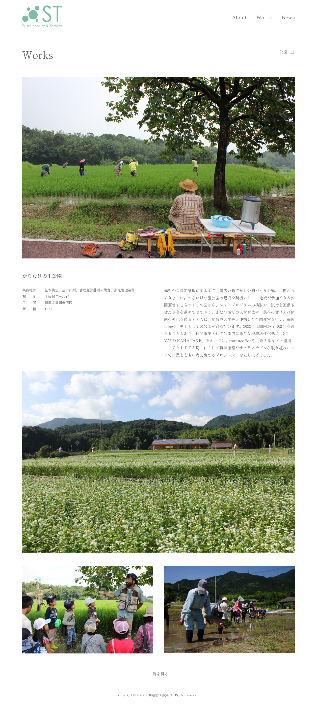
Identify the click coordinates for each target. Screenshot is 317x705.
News (288, 17)
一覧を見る (158, 674)
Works (264, 17)
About (239, 17)
